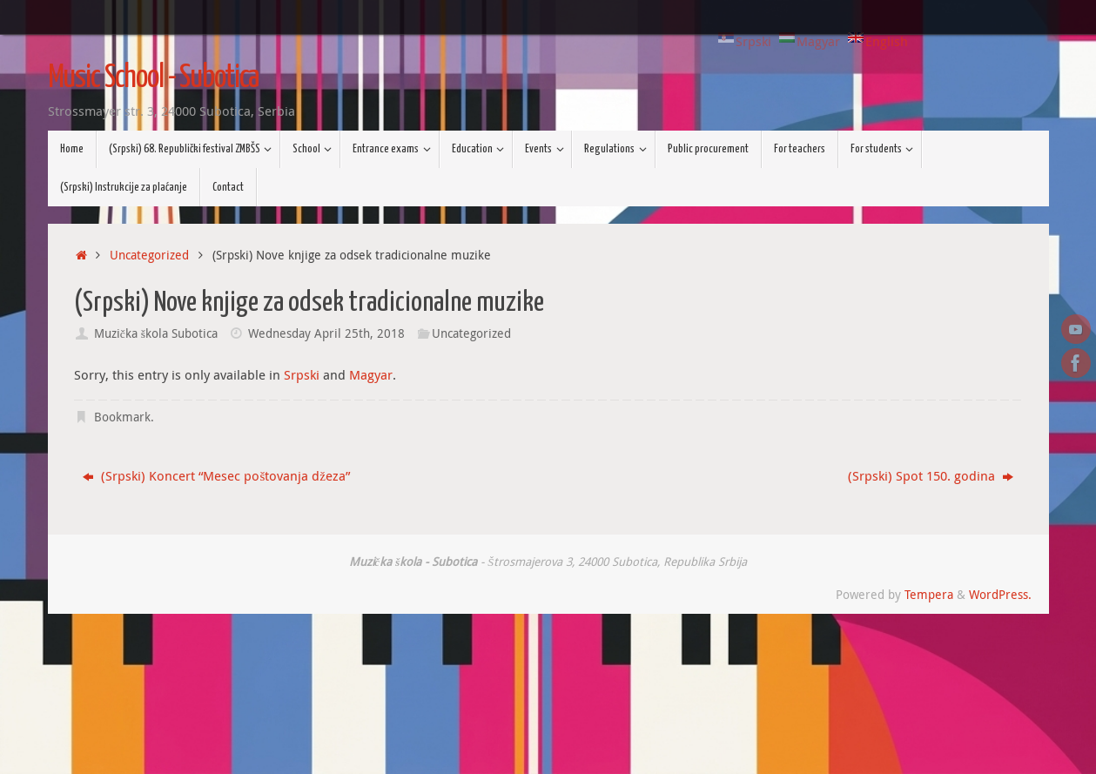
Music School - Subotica (153, 78)
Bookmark (122, 417)
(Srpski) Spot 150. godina (930, 475)
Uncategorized (149, 255)
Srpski (301, 374)
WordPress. (1000, 594)
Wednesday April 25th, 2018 (326, 333)
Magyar (371, 374)
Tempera (928, 594)
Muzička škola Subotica (156, 333)
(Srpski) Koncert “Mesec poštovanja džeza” (216, 475)
